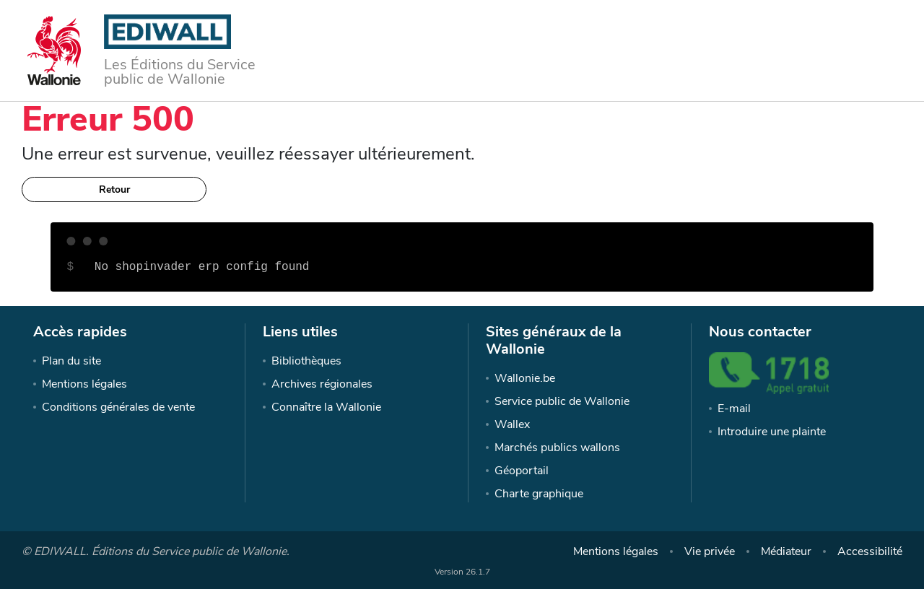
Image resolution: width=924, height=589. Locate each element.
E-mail (734, 408)
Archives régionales (321, 384)
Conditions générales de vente (118, 407)
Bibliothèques (306, 361)
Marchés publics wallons (557, 447)
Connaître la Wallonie (326, 407)
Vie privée (709, 551)
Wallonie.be (524, 378)
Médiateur (786, 551)
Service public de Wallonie (561, 401)
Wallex (512, 424)
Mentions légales (84, 384)
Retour (114, 189)
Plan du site (71, 361)
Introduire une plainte (772, 432)
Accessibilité (869, 551)
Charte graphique (538, 494)
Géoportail (521, 471)
